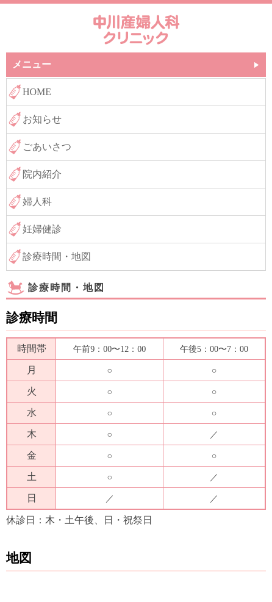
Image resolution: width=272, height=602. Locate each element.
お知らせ (42, 119)
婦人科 (37, 201)
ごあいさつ (47, 147)
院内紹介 (42, 174)
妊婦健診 (42, 229)
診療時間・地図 (57, 256)
